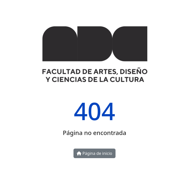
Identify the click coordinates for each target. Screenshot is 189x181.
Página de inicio (94, 153)
